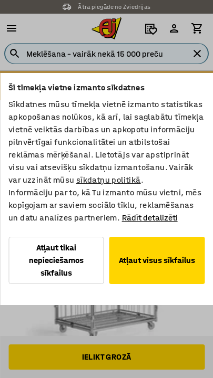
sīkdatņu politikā (108, 180)
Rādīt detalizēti (150, 218)
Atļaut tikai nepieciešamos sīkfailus (56, 260)
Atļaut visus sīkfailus (157, 260)
